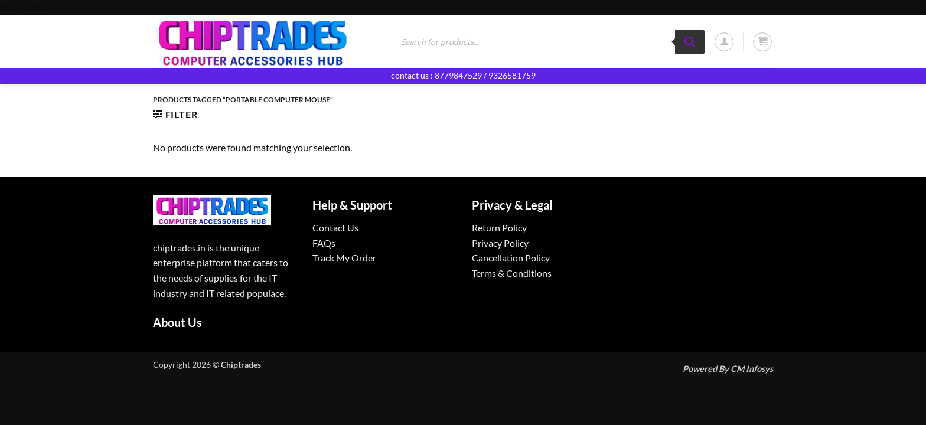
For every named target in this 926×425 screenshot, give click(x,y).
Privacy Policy (500, 243)
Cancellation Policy (511, 257)
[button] (724, 41)
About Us (177, 322)
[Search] (690, 42)
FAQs (323, 243)
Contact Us (335, 227)
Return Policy (499, 227)
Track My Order (344, 257)
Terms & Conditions (512, 273)
